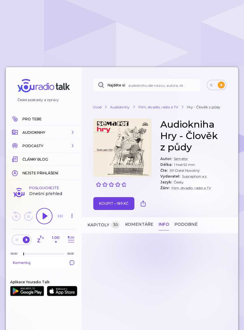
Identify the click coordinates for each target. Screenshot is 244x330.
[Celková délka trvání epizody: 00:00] (72, 253)
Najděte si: (117, 85)
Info (164, 224)
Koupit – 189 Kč (114, 203)
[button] (44, 132)
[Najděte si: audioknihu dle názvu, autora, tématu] (146, 85)
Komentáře (139, 224)
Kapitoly (103, 225)
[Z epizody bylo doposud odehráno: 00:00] (15, 253)
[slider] (24, 254)
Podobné (186, 224)
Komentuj (44, 262)
